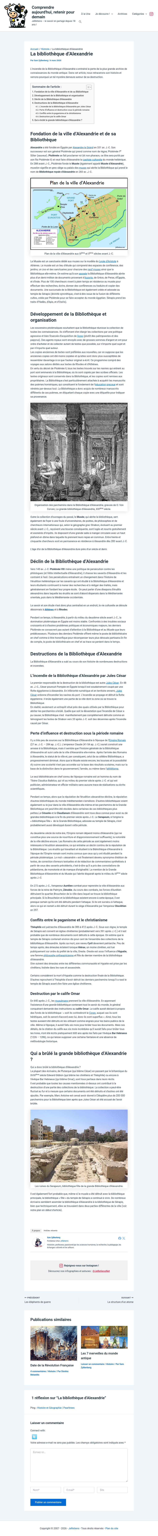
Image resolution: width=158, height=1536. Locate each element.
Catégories (139, 14)
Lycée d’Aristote (107, 261)
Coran (92, 1012)
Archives (122, 13)
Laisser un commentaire (92, 1364)
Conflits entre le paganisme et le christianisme (60, 113)
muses (82, 167)
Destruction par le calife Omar (52, 116)
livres (80, 336)
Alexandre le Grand (83, 147)
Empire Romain (117, 740)
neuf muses (94, 269)
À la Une (85, 13)
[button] (111, 14)
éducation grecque (105, 384)
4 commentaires (38, 1371)
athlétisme (112, 768)
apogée (83, 273)
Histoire (52, 1371)
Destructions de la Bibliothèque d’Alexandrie (56, 103)
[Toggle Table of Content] (87, 87)
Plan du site (111, 1528)
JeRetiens (64, 1241)
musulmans (61, 1000)
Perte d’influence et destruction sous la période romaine (64, 110)
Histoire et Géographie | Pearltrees (56, 1407)
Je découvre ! (104, 14)
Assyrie (89, 277)
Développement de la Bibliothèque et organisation (59, 95)
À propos (36, 1230)
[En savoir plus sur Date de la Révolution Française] (53, 1343)
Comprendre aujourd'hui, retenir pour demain (53, 12)
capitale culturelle (92, 159)
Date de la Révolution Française (52, 1365)
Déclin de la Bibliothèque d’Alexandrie (53, 99)
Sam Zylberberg (53, 1237)
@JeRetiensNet (101, 1271)
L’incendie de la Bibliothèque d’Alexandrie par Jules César (65, 106)
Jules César (112, 682)
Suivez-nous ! (152, 14)
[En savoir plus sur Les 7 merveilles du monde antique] (104, 1337)
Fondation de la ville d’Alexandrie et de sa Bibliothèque (61, 91)
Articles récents (50, 1230)
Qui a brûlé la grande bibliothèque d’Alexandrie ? (58, 120)
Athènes (49, 609)
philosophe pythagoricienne (58, 955)
